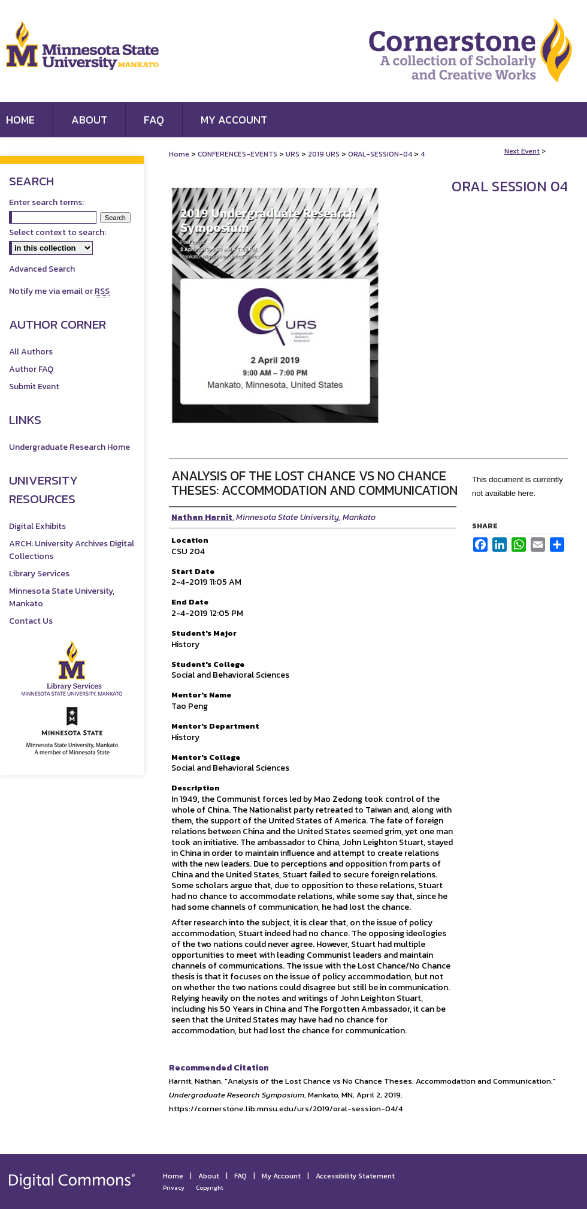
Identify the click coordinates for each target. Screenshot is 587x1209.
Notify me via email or (59, 291)
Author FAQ (31, 369)
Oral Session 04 (510, 186)
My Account (281, 1176)
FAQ (240, 1176)
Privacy (173, 1187)
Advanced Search (42, 269)
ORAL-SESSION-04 (381, 154)
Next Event (522, 151)
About (208, 1176)
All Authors (31, 351)
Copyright (209, 1187)
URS (293, 154)
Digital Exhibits (37, 526)
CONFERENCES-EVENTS (238, 154)
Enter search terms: (46, 202)
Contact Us (31, 621)
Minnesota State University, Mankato (61, 597)
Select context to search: (57, 232)
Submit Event (34, 386)
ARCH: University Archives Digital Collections (71, 550)
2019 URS (324, 154)
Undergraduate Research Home (69, 447)
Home (179, 154)
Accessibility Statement (355, 1176)
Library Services (39, 573)
